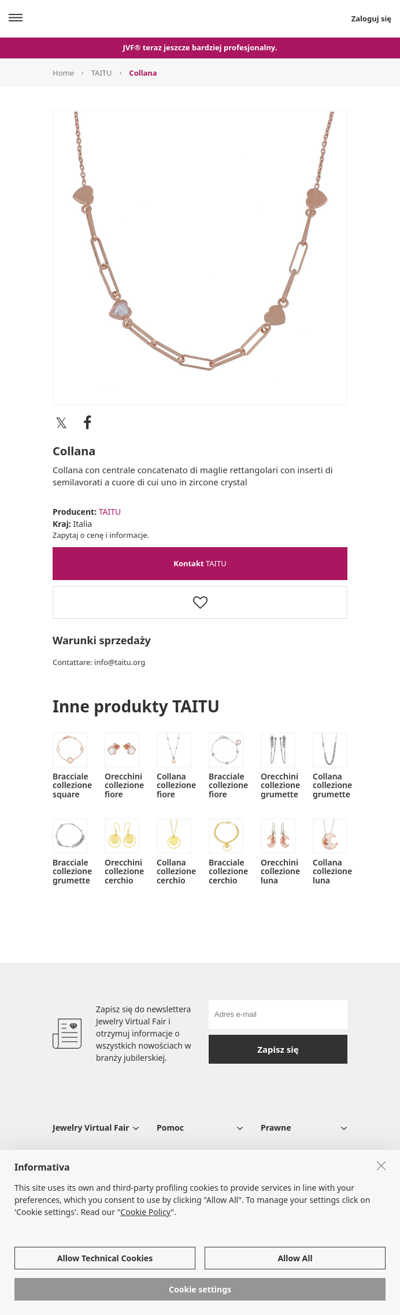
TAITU (101, 73)
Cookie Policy (145, 1212)
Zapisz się (277, 1049)
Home (63, 73)
